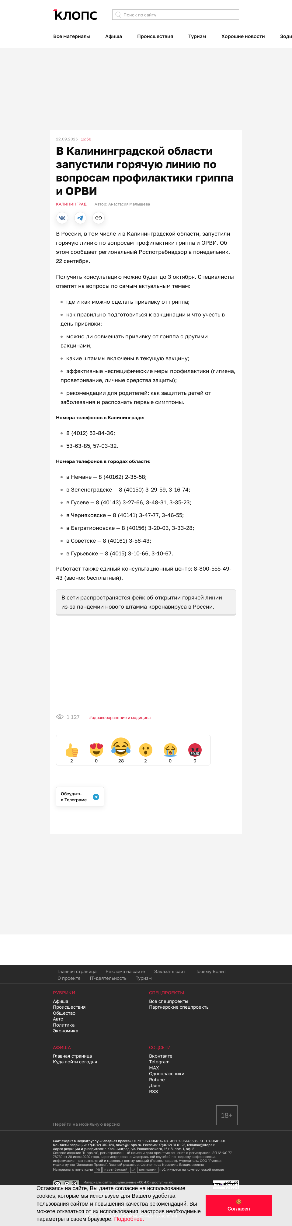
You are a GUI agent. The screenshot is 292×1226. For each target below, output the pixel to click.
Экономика (65, 1030)
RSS (153, 1091)
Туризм (197, 36)
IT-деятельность (108, 978)
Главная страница (76, 971)
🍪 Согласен (239, 1205)
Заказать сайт (169, 971)
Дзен (154, 1085)
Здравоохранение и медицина (121, 717)
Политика (64, 1024)
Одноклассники (166, 1073)
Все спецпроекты (168, 1001)
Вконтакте (160, 1056)
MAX (154, 1067)
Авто (58, 1018)
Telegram (159, 1061)
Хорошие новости (243, 36)
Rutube (157, 1079)
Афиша (113, 36)
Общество (64, 1013)
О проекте (69, 978)
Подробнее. (129, 1219)
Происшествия (155, 36)
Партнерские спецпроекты (179, 1007)
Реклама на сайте (125, 971)
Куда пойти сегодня (75, 1061)
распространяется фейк (112, 597)
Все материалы (71, 36)
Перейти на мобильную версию (86, 1124)
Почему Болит (210, 971)
